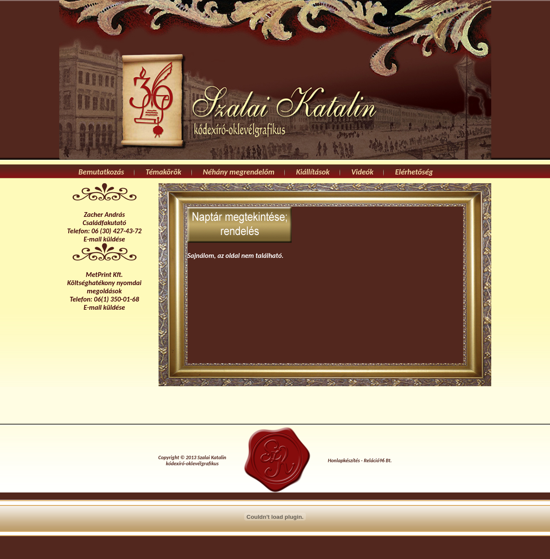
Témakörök (163, 172)
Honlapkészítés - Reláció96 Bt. (360, 460)
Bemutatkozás (101, 172)
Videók (362, 172)
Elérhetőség (414, 172)
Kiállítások (313, 172)
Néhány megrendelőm (239, 172)
